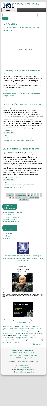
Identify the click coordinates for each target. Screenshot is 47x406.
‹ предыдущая (21, 195)
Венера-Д (33, 329)
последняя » (24, 200)
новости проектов (34, 340)
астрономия (18, 138)
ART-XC (4, 326)
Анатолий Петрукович (19, 329)
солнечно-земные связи (33, 93)
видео (12, 96)
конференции (6, 340)
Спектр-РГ (18, 335)
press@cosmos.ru (26, 368)
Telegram (7, 236)
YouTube (7, 238)
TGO (27, 326)
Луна (23, 185)
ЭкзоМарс (28, 335)
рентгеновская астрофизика (11, 342)
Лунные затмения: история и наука (21, 148)
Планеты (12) (9, 215)
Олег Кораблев (16, 333)
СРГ (11, 335)
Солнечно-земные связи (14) (14, 217)
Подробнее (9, 133)
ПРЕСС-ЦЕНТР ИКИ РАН (27, 4)
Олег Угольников (8, 138)
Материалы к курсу (23, 322)
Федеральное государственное (23, 350)
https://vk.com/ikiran (27, 370)
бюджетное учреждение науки (23, 352)
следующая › (34, 197)
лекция (32, 140)
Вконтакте (8, 234)
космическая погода (18, 93)
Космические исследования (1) (15, 212)
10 (23, 197)
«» (23, 320)
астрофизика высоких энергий (25, 338)
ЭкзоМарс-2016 (7, 338)
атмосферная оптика (9, 140)
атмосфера (20, 140)
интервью (6, 96)
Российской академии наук (23, 358)
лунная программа (20, 340)
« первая (10, 195)
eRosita (12, 326)
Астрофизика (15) (10, 219)
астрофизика (27, 138)
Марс (33, 331)
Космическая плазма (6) (12, 221)
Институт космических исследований (23, 355)
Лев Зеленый (7, 93)
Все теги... (37, 344)
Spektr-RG (20, 326)
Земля (27, 140)
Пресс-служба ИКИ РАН (23, 365)
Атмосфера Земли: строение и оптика (22, 104)
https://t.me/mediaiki (27, 372)
